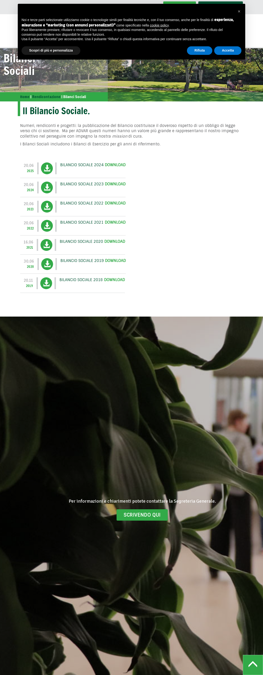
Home (24, 96)
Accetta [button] (228, 50)
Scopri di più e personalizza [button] (51, 50)
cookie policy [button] (159, 25)
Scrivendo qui (142, 515)
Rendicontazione (46, 96)
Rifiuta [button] (200, 50)
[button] (239, 11)
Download (115, 164)
